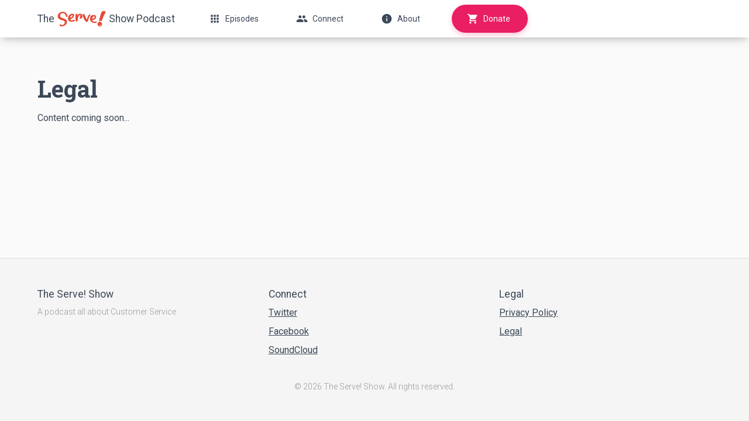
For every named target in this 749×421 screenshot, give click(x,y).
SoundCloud (293, 350)
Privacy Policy (528, 312)
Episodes (234, 19)
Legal (510, 331)
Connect (319, 19)
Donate (488, 19)
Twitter (283, 312)
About (400, 19)
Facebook (289, 331)
